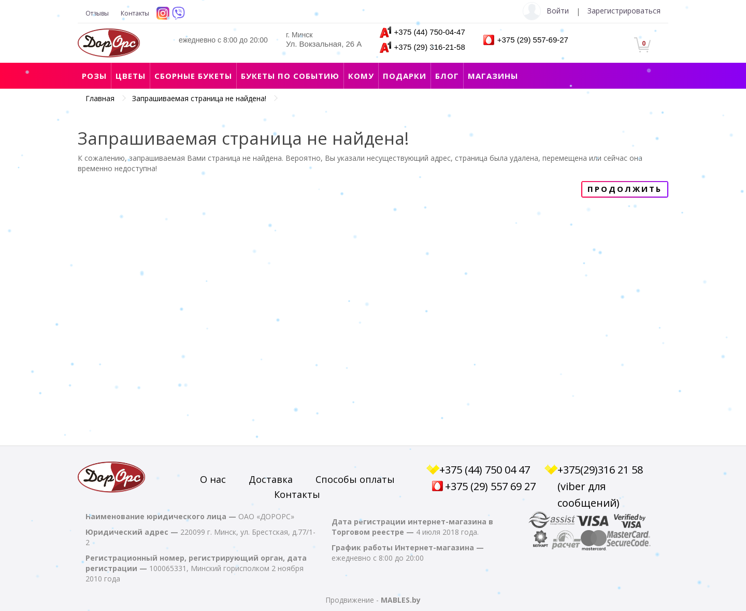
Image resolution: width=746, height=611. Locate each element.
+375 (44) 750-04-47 (429, 31)
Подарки (404, 76)
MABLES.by (401, 600)
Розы (94, 76)
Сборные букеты (193, 76)
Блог (447, 76)
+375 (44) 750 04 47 (484, 470)
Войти (558, 11)
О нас (213, 479)
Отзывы (97, 13)
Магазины (493, 76)
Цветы (131, 76)
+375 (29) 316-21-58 (429, 47)
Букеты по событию (290, 76)
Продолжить (624, 189)
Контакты (135, 13)
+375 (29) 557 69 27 (490, 486)
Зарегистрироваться (624, 11)
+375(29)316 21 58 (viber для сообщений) (600, 486)
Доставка (271, 479)
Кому (361, 76)
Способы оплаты (355, 479)
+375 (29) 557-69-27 (532, 39)
